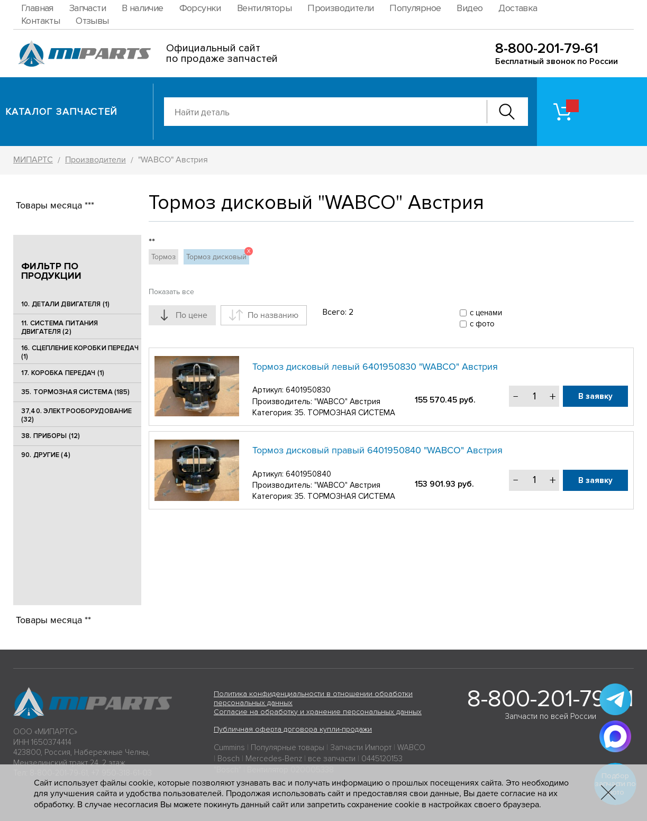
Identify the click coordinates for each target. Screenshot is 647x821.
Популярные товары (287, 747)
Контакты (40, 20)
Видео (469, 8)
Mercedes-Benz (273, 758)
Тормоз (163, 256)
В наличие (142, 8)
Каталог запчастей (61, 111)
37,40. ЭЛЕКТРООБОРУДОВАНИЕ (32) (76, 415)
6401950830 (308, 390)
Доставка (517, 8)
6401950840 (308, 474)
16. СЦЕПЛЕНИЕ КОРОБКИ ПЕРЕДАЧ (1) (80, 352)
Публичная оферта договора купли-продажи (293, 729)
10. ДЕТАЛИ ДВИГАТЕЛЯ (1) (65, 304)
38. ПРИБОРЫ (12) (50, 436)
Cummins (229, 747)
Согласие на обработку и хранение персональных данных (318, 711)
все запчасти (332, 758)
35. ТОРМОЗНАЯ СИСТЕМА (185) (75, 392)
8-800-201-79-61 (546, 48)
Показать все (171, 291)
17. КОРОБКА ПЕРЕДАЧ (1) (62, 373)
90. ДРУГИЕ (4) (45, 455)
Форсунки (200, 8)
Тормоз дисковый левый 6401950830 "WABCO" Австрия (375, 366)
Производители (340, 8)
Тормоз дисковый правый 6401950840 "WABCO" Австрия (377, 450)
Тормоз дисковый (217, 255)
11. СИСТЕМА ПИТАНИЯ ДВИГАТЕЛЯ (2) (59, 327)
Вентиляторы (264, 8)
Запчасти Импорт (360, 747)
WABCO (411, 747)
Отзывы (92, 20)
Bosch (228, 758)
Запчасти (87, 8)
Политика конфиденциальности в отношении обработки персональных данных (313, 698)
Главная (37, 8)
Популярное (415, 8)
